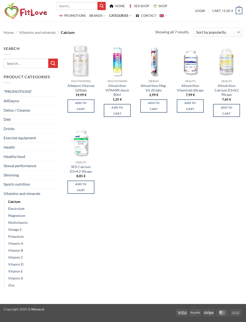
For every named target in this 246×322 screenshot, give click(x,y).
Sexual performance (20, 165)
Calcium (14, 202)
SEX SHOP (138, 6)
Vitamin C (15, 257)
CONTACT (145, 15)
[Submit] (102, 6)
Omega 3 (14, 229)
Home (9, 32)
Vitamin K (15, 278)
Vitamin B (15, 250)
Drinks (9, 128)
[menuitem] (163, 15)
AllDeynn (11, 100)
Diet (7, 119)
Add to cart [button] (81, 105)
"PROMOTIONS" (18, 91)
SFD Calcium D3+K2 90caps (81, 169)
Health (9, 147)
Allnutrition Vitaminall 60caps (190, 88)
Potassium (16, 236)
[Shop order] (217, 32)
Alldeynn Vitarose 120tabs (81, 88)
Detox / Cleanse (17, 110)
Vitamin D (16, 264)
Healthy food (14, 156)
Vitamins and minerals (37, 32)
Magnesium (16, 215)
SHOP (160, 6)
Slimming (11, 175)
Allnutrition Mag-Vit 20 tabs (154, 88)
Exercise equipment (20, 137)
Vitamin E (15, 271)
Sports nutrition (17, 184)
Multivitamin (18, 222)
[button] (200, 11)
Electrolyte (16, 209)
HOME (117, 6)
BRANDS (97, 15)
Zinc (11, 285)
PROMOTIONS (72, 16)
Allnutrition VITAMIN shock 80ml (117, 90)
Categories (120, 15)
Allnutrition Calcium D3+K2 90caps (227, 90)
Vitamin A (15, 243)
